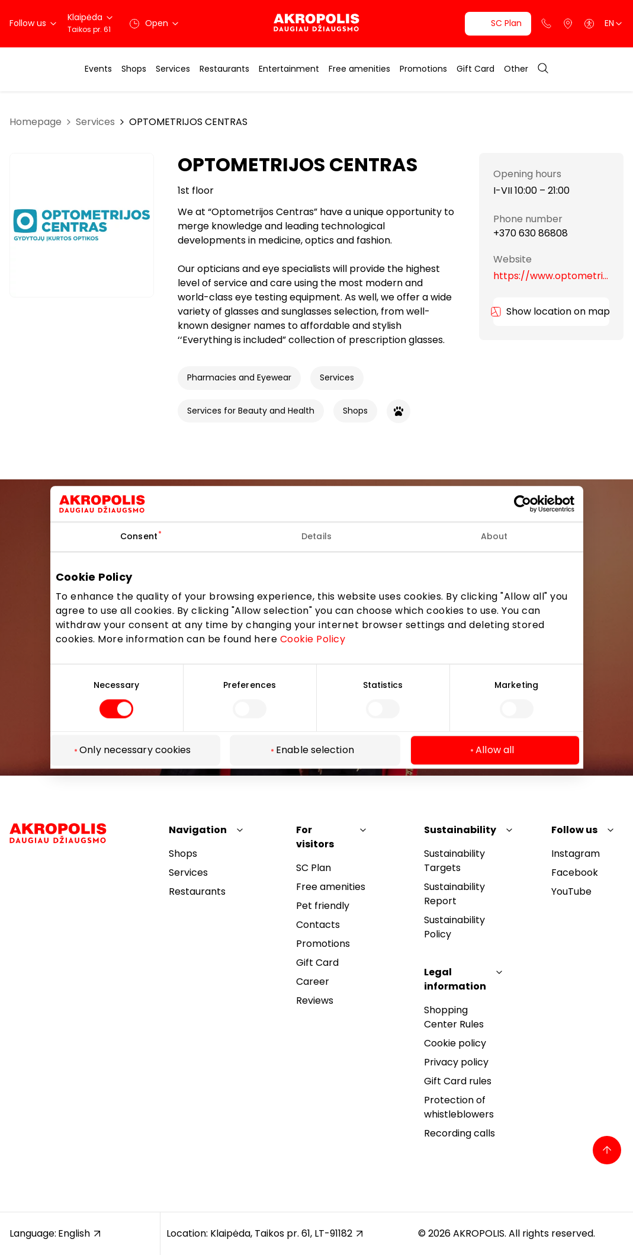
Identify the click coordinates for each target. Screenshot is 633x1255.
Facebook (574, 872)
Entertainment (289, 69)
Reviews (314, 1000)
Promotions (423, 69)
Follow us (574, 830)
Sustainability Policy (454, 927)
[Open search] (543, 69)
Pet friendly (322, 906)
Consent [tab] (139, 536)
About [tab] (494, 536)
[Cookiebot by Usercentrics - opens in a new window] (531, 504)
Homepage (35, 122)
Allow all (494, 750)
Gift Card (475, 69)
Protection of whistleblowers (459, 1107)
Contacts (318, 924)
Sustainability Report (454, 894)
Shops (133, 69)
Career (312, 981)
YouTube (571, 891)
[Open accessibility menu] (589, 24)
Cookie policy (455, 1043)
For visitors (315, 837)
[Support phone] (546, 24)
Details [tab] (316, 536)
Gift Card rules (457, 1081)
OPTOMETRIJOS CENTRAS (188, 122)
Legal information (455, 979)
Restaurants (224, 69)
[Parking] (568, 24)
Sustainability (460, 830)
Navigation (198, 830)
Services (173, 69)
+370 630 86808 (530, 233)
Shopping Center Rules (454, 1017)
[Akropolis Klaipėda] (316, 23)
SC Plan (313, 868)
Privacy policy (456, 1062)
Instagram (575, 853)
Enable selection (315, 750)
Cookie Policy (313, 639)
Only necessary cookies (135, 750)
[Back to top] (607, 1150)
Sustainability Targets (454, 861)
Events (98, 69)
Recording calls (459, 1133)
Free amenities (359, 69)
